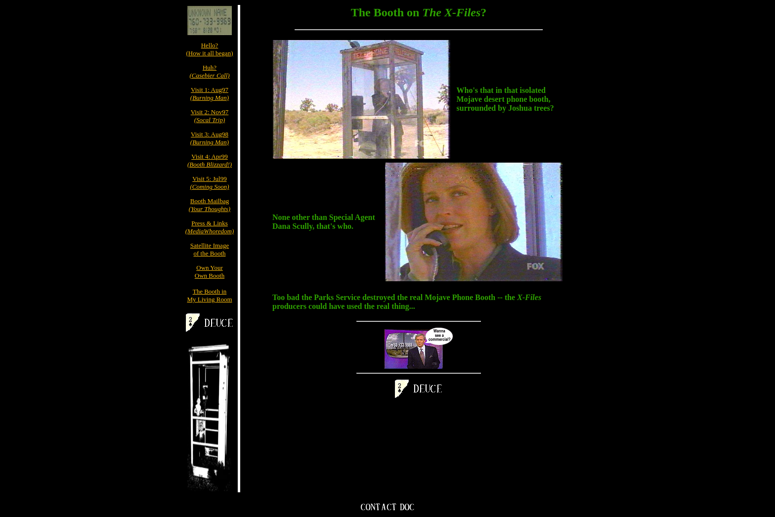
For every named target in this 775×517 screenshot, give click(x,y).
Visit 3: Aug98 (209, 138)
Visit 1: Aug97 (209, 93)
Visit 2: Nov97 (210, 116)
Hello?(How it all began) (209, 49)
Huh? (209, 71)
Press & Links (209, 227)
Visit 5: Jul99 (209, 182)
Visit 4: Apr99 (209, 160)
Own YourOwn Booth (209, 271)
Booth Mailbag (209, 205)
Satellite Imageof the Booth (209, 249)
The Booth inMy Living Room (209, 295)
